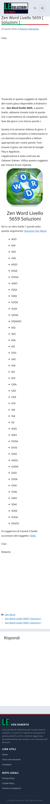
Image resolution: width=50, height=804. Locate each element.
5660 (32, 535)
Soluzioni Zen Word (35, 231)
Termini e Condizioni (11, 788)
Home (5, 754)
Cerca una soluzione (11, 759)
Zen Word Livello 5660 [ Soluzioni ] (23, 622)
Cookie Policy (8, 783)
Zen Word (10, 614)
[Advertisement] (25, 69)
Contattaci (7, 764)
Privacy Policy (8, 778)
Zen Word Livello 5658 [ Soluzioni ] (23, 618)
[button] (35, 8)
